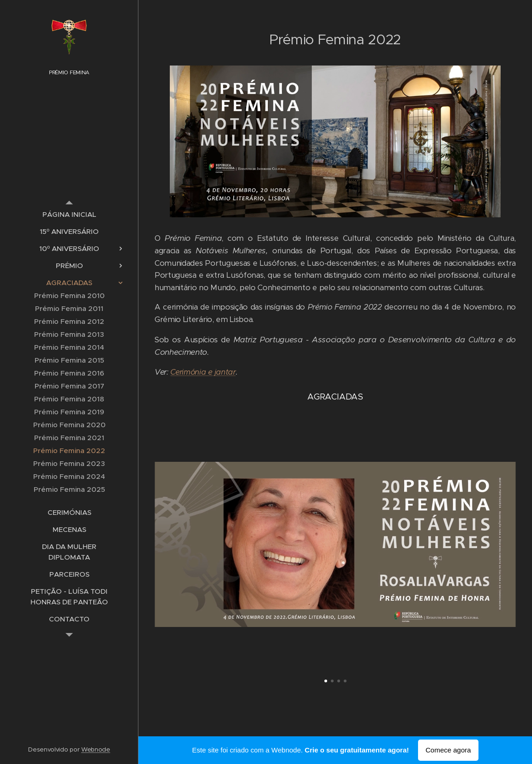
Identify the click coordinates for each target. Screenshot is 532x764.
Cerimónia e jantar (202, 372)
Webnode (95, 749)
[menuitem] (69, 214)
